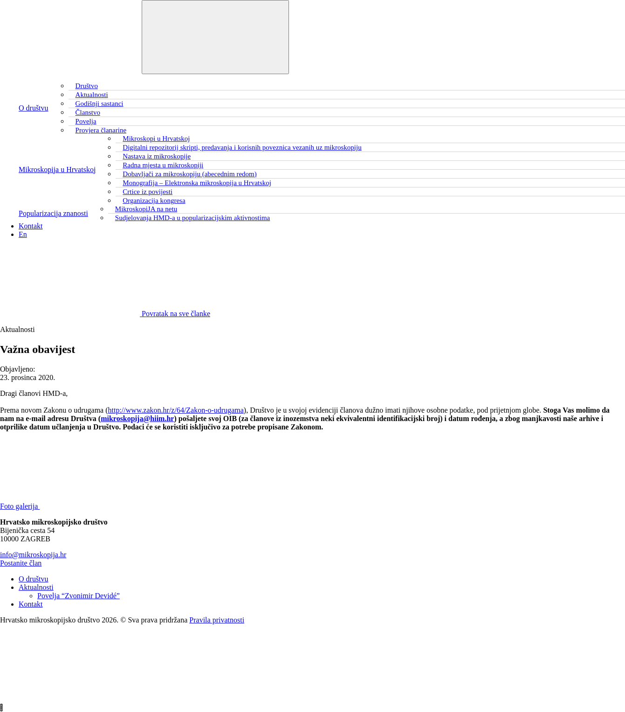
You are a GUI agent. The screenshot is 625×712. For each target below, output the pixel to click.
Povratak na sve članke (105, 314)
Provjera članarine (101, 130)
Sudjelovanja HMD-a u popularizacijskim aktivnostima (192, 217)
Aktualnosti (36, 587)
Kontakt (31, 226)
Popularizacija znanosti (53, 213)
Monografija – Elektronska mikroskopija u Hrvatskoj (197, 183)
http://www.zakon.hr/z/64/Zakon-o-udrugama (176, 410)
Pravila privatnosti (216, 620)
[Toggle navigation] (215, 37)
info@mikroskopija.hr (33, 555)
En (23, 234)
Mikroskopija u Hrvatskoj (57, 169)
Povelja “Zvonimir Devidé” (78, 596)
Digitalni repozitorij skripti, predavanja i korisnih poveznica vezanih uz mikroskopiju (242, 147)
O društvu (33, 108)
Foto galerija (89, 506)
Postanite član (20, 563)
